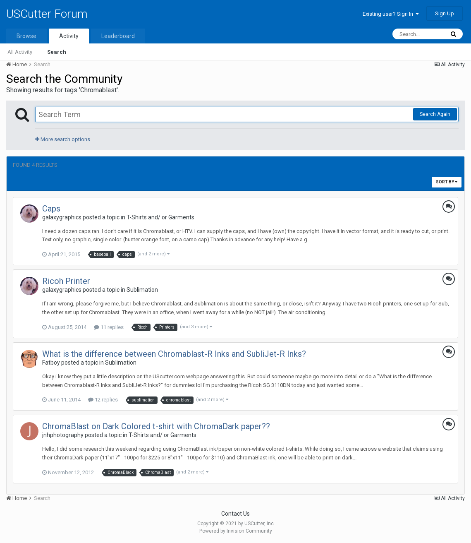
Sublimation (142, 289)
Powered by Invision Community (235, 531)
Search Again (435, 114)
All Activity (19, 52)
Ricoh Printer (66, 281)
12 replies (103, 399)
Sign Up (444, 13)
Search (56, 52)
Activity (69, 36)
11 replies (109, 327)
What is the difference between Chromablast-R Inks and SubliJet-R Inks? (174, 354)
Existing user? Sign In (391, 14)
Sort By (446, 182)
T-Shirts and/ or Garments (160, 217)
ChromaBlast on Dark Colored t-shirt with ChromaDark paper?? (156, 426)
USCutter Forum (47, 14)
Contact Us (235, 513)
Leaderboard (118, 36)
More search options (62, 139)
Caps (51, 209)
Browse (26, 36)
